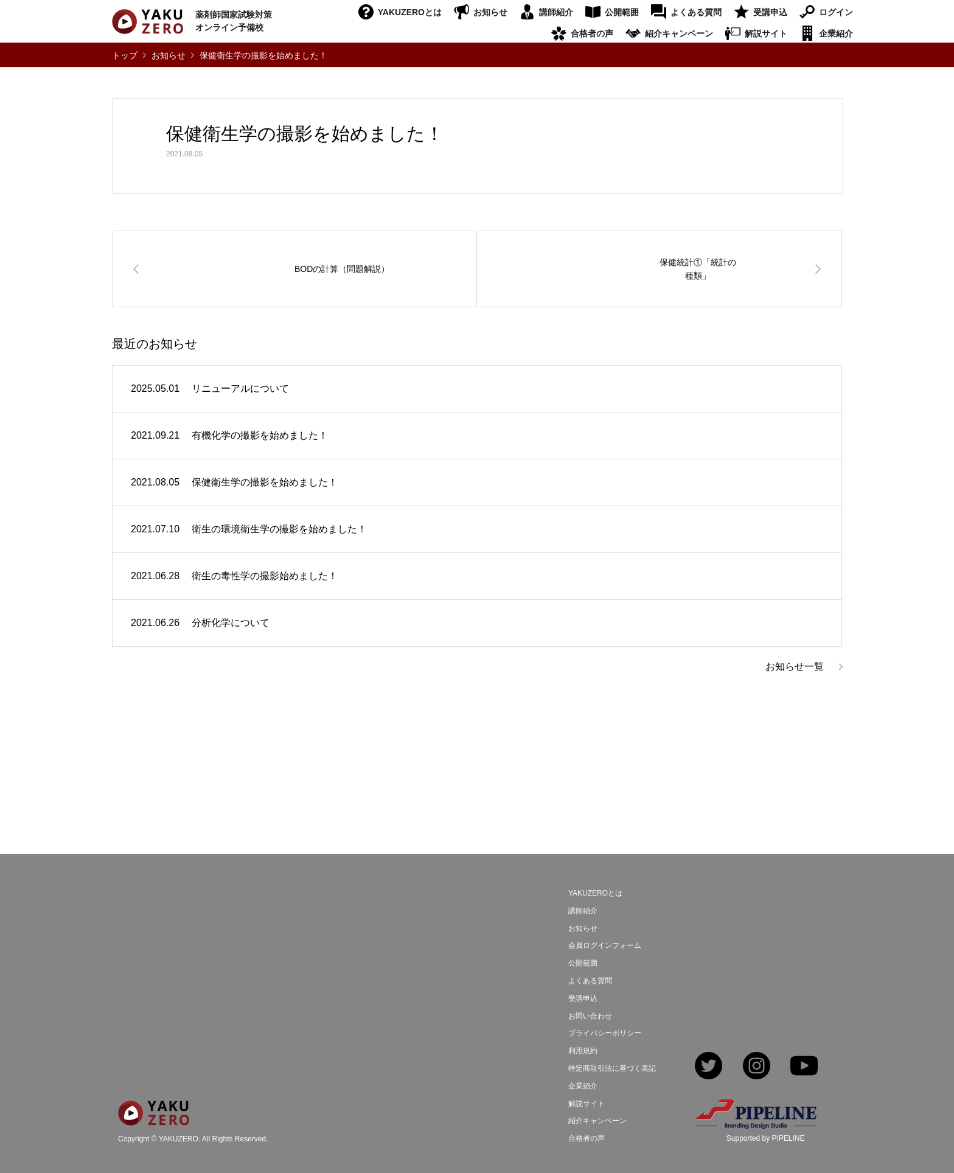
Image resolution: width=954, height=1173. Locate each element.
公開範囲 (622, 12)
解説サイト (766, 33)
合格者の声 (592, 33)
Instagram (756, 1067)
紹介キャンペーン (679, 33)
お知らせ (490, 12)
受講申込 (770, 12)
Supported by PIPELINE (765, 1138)
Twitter (708, 1067)
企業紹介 (836, 33)
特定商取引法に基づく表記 (612, 1068)
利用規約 (582, 1050)
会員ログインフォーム (604, 945)
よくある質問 (696, 12)
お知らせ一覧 (794, 666)
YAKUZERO (178, 1139)
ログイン (836, 12)
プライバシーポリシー (604, 1033)
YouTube (804, 1067)
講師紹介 (556, 12)
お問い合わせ (590, 1016)
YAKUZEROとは (410, 12)
